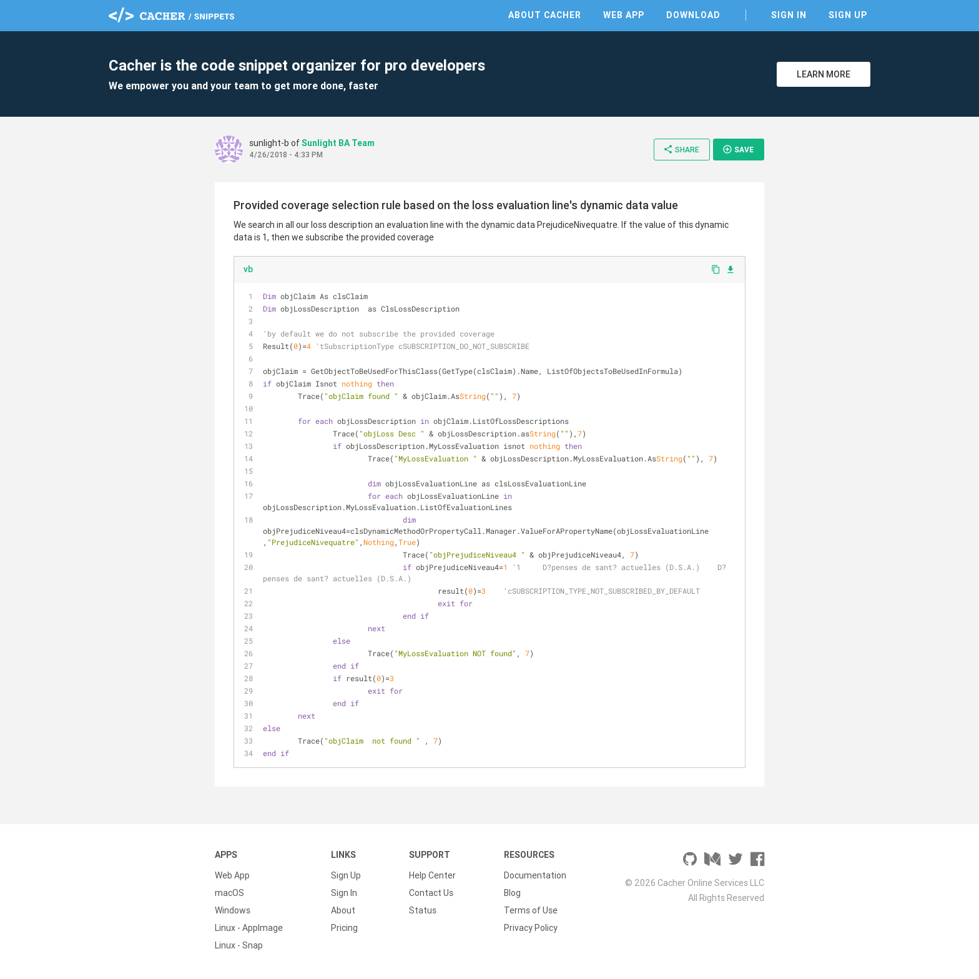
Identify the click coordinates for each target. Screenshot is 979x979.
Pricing (344, 927)
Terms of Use (531, 910)
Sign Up (848, 15)
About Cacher (544, 15)
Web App (623, 15)
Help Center (432, 875)
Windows (232, 910)
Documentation (535, 875)
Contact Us (431, 892)
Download (693, 15)
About (343, 910)
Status (422, 910)
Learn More (823, 74)
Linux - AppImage (249, 927)
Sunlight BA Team (338, 143)
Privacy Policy (531, 927)
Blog (512, 892)
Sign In (789, 15)
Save (738, 149)
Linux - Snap (239, 945)
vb (248, 269)
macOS (229, 892)
